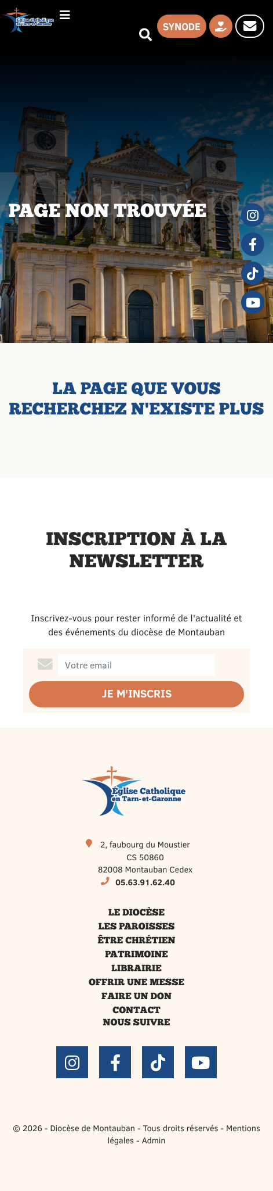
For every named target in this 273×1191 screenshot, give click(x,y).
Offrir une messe (136, 983)
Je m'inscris (137, 694)
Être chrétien (136, 941)
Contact (136, 1010)
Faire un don (136, 997)
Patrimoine (136, 955)
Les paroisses (137, 927)
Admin (154, 1140)
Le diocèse (136, 913)
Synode (182, 26)
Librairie (136, 969)
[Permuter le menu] (65, 15)
